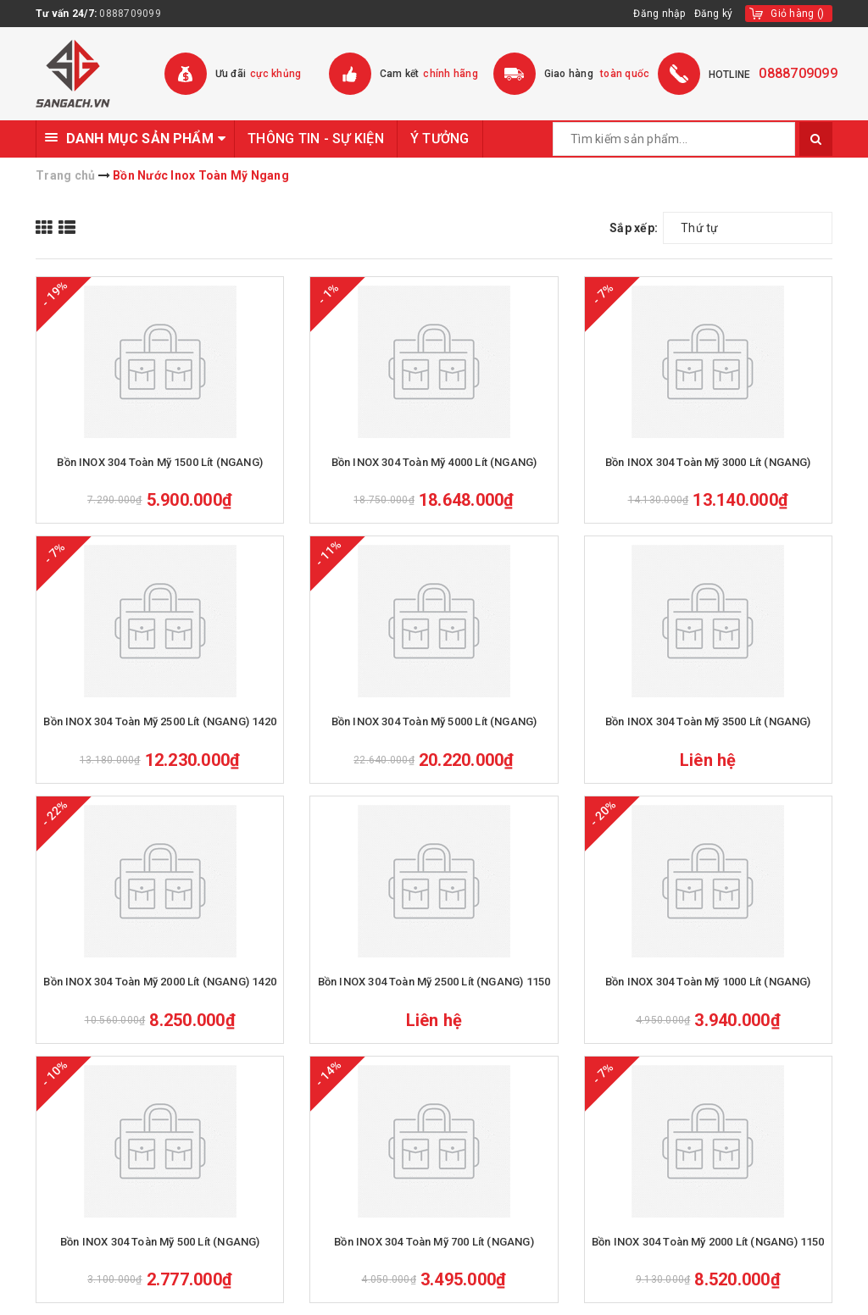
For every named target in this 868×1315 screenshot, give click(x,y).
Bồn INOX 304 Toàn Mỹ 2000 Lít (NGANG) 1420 (159, 981)
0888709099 (130, 13)
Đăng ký (713, 13)
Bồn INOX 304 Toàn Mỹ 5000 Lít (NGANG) (434, 721)
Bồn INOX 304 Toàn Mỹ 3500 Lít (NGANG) (708, 721)
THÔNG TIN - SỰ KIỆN (316, 138)
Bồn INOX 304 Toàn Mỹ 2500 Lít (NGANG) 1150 (434, 981)
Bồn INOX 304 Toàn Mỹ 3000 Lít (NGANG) (708, 462)
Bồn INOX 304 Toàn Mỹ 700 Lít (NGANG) (433, 1241)
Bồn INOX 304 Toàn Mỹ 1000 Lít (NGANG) (708, 981)
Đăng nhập (659, 13)
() (797, 13)
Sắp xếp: (633, 228)
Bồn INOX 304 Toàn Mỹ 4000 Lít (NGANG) (434, 462)
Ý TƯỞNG (440, 138)
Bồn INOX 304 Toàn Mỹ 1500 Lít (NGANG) (160, 462)
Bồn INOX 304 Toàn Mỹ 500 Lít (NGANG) (159, 1241)
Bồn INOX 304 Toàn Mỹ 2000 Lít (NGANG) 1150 (708, 1241)
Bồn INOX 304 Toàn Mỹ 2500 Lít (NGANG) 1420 (159, 721)
